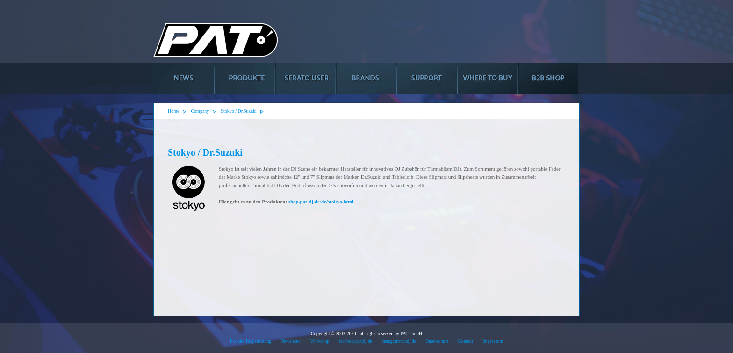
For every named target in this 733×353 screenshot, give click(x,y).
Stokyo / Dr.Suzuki (238, 111)
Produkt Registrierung (251, 341)
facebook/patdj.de (355, 341)
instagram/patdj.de (398, 341)
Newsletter (290, 341)
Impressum (492, 341)
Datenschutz (436, 341)
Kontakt (465, 341)
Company (200, 111)
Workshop (320, 341)
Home (173, 111)
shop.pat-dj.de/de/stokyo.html (321, 201)
